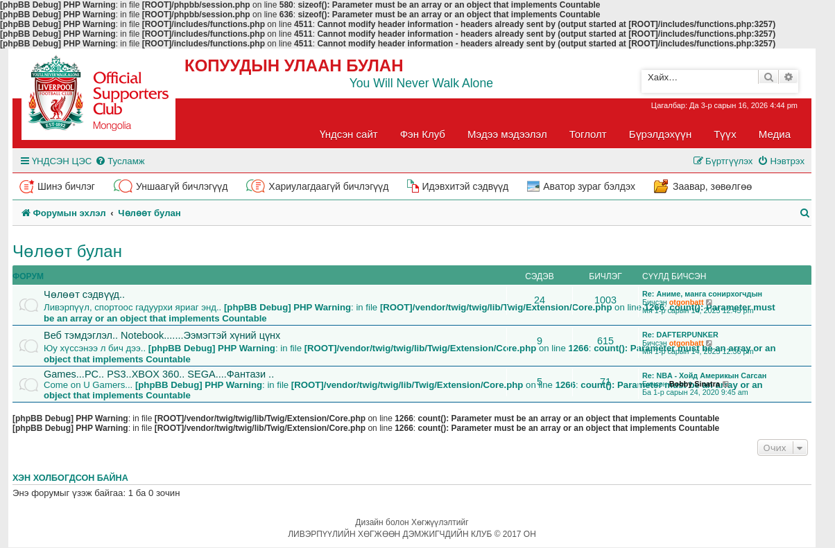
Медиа (775, 134)
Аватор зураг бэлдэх (589, 186)
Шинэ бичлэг (66, 186)
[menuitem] (119, 161)
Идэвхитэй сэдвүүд (465, 186)
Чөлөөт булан (67, 251)
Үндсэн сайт (349, 134)
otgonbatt (686, 302)
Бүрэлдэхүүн (660, 134)
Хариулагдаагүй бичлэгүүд (328, 186)
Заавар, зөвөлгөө (712, 186)
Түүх (725, 134)
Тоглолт (588, 134)
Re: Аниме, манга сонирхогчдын (702, 294)
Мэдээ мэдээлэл (507, 134)
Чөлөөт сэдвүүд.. (84, 294)
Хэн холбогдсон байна (70, 478)
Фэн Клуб (422, 134)
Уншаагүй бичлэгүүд (181, 186)
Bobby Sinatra (694, 384)
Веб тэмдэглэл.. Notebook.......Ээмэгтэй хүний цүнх (162, 335)
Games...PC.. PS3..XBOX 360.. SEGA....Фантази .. (159, 374)
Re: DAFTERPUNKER (680, 334)
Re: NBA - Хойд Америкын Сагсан (704, 375)
